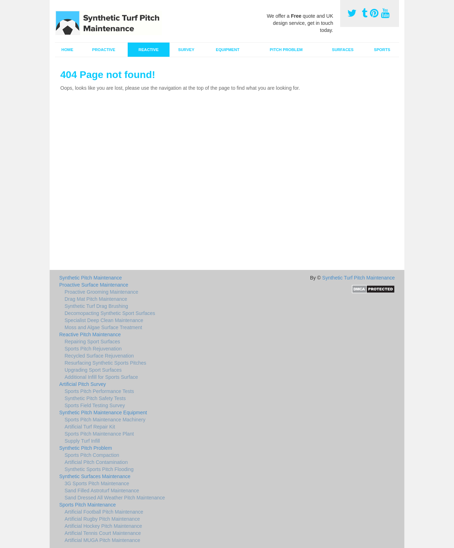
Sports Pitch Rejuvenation (93, 349)
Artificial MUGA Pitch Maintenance (102, 540)
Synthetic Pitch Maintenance (90, 278)
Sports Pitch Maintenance (87, 505)
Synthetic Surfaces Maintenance (95, 476)
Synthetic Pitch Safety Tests (95, 398)
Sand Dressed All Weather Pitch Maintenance (115, 497)
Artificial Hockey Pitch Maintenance (103, 526)
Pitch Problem (286, 50)
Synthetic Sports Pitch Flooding (99, 469)
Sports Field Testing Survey (95, 405)
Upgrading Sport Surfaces (93, 370)
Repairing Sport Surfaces (92, 341)
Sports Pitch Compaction (92, 455)
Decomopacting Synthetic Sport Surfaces (110, 313)
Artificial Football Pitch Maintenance (104, 512)
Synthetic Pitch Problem (85, 448)
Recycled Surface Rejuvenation (99, 356)
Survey (186, 50)
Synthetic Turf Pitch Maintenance (358, 278)
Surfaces (343, 50)
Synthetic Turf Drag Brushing (96, 306)
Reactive (149, 50)
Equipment (227, 50)
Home (67, 50)
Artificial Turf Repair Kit (90, 427)
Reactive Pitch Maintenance (90, 334)
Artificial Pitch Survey (82, 384)
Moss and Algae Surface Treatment (103, 327)
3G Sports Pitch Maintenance (97, 483)
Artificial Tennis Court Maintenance (103, 533)
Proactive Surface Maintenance (93, 285)
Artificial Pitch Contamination (96, 462)
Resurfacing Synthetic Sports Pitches (105, 363)
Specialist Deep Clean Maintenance (104, 320)
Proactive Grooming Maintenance (101, 292)
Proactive (103, 50)
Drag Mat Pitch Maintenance (96, 299)
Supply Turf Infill (82, 441)
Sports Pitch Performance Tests (99, 391)
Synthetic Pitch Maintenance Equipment (103, 412)
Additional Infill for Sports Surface (101, 377)
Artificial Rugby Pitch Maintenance (102, 519)
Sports (382, 50)
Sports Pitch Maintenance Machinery (105, 419)
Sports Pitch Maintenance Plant (99, 434)
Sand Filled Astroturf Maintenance (102, 490)
